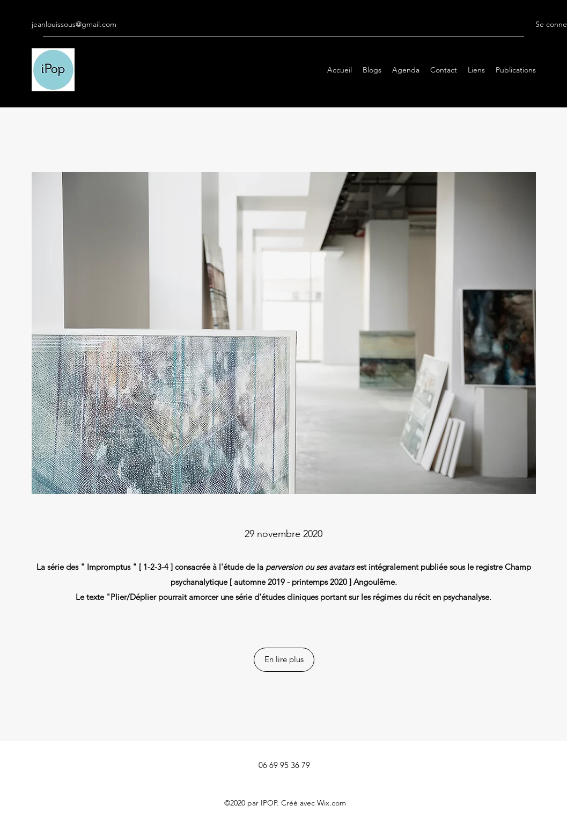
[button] (284, 660)
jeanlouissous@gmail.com (74, 24)
